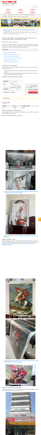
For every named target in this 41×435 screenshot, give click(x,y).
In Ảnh (17, 14)
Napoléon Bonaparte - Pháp (10, 60)
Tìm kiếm (35, 6)
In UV (19, 16)
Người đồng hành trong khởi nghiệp (28, 29)
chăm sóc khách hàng (9, 389)
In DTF (15, 16)
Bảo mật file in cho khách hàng (9, 52)
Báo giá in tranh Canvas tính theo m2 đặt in (11, 54)
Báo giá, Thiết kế (11, 14)
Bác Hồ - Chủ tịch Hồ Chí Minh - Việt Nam (13, 58)
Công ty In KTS (24, 16)
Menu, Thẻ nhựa (22, 14)
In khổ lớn (5, 16)
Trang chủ (5, 14)
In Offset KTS (10, 16)
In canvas (10, 29)
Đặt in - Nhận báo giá (33, 92)
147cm (12, 83)
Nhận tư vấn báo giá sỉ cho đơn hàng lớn (11, 61)
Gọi (39, 219)
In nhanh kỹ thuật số (16, 29)
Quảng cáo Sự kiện (30, 14)
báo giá (4, 390)
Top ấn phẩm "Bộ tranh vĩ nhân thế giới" (11, 56)
